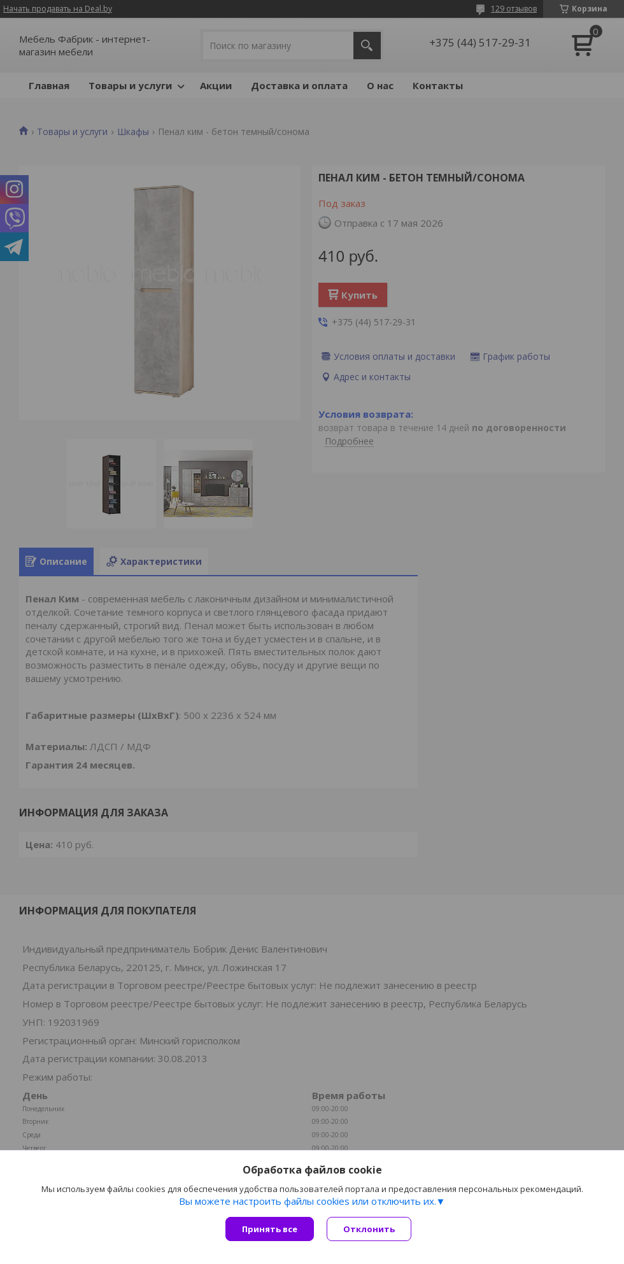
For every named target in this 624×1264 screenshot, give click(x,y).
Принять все (269, 1229)
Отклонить (369, 1229)
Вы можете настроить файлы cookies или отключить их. (307, 1201)
